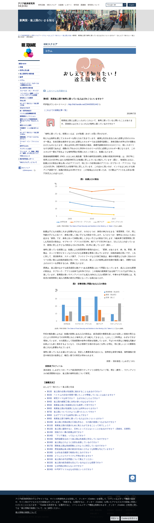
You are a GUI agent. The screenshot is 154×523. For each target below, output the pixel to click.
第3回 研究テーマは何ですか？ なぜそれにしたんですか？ (73, 398)
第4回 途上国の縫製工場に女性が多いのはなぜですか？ (71, 402)
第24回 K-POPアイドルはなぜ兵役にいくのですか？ (70, 469)
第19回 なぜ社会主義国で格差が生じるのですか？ (69, 452)
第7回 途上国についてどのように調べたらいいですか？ (71, 412)
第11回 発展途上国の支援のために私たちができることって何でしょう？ (79, 425)
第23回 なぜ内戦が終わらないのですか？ (65, 466)
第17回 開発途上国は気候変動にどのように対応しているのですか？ (77, 446)
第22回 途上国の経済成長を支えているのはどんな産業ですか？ (75, 463)
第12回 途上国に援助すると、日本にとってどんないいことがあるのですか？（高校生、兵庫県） (89, 429)
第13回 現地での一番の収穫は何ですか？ (65, 432)
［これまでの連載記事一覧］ (55, 110)
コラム (44, 35)
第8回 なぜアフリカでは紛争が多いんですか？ (67, 415)
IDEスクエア (51, 5)
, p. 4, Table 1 (91, 226)
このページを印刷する (57, 91)
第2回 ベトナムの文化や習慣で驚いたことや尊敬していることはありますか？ (81, 395)
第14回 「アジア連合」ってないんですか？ (66, 436)
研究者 (76, 5)
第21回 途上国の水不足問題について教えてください (70, 459)
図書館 (83, 5)
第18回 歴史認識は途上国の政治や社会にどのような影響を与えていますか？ (80, 449)
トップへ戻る (132, 478)
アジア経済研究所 (24, 35)
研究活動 (41, 5)
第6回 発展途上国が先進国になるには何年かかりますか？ (72, 408)
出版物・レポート (65, 5)
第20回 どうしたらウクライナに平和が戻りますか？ (70, 456)
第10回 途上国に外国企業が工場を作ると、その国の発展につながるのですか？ (81, 422)
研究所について (93, 5)
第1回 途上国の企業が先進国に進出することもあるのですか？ (74, 391)
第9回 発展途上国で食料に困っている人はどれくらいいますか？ (75, 418)
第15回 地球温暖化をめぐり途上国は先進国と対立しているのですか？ (78, 439)
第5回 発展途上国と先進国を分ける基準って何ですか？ (71, 405)
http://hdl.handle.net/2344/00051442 (83, 104)
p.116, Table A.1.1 (91, 328)
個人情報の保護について (26, 512)
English (131, 5)
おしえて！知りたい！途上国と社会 (59, 35)
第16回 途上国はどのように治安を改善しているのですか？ (73, 442)
